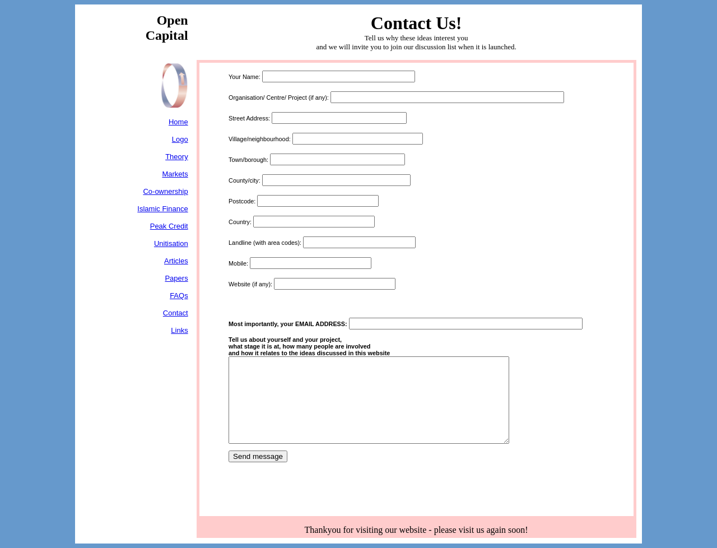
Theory (176, 156)
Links (179, 330)
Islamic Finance (162, 209)
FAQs (179, 295)
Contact (175, 313)
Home (178, 122)
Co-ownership (165, 191)
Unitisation (171, 243)
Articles (176, 261)
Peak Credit (169, 226)
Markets (175, 174)
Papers (176, 278)
